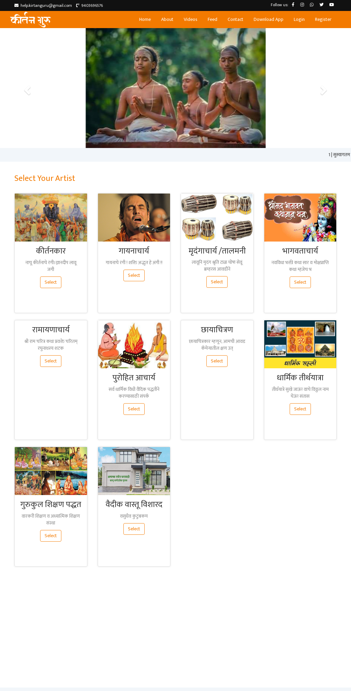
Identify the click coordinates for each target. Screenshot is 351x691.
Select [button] (51, 282)
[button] (26, 88)
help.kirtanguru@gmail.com (43, 5)
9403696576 (89, 5)
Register (323, 19)
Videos (190, 19)
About (167, 19)
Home (145, 19)
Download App (268, 19)
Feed (212, 19)
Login (299, 19)
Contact (235, 19)
